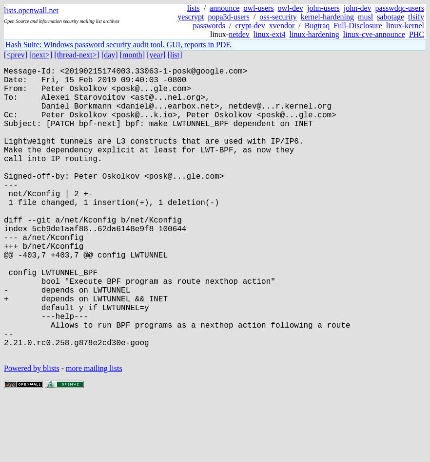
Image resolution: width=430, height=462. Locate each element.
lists (193, 8)
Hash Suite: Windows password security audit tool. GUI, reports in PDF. (118, 44)
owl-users (258, 8)
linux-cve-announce (374, 34)
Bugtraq (317, 25)
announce (224, 8)
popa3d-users (229, 17)
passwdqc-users (399, 8)
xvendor (281, 25)
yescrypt (190, 17)
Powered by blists (31, 432)
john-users (323, 8)
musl (365, 17)
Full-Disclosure (357, 25)
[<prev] (15, 55)
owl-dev (290, 8)
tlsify (416, 17)
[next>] (40, 55)
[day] (109, 55)
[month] (132, 55)
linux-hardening (314, 34)
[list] (174, 55)
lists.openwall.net (31, 10)
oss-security (277, 17)
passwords (209, 25)
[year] (156, 55)
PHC (416, 34)
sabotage (390, 17)
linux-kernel (405, 25)
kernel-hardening (327, 17)
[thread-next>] (76, 55)
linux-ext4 (270, 34)
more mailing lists (94, 432)
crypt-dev (250, 25)
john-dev (357, 8)
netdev (239, 34)
